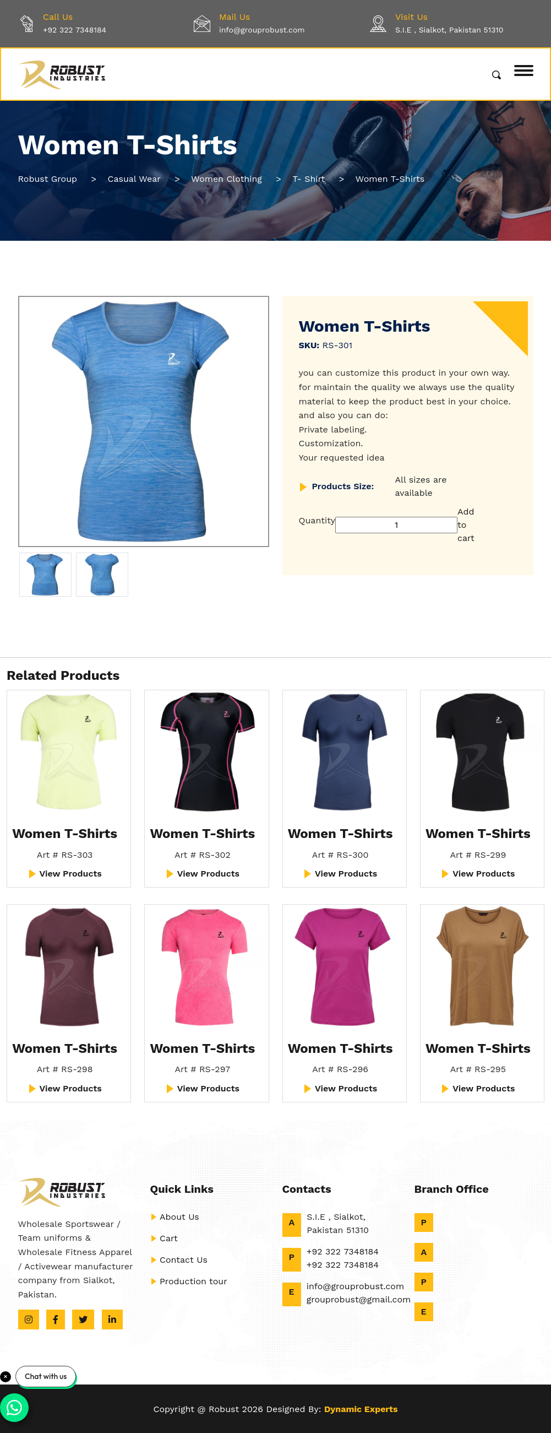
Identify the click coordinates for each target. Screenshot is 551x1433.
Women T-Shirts (64, 833)
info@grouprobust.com (262, 29)
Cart (164, 1238)
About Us (174, 1217)
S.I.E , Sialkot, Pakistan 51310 (449, 29)
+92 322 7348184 (74, 29)
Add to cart (465, 524)
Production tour (188, 1281)
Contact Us (179, 1259)
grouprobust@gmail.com (359, 1299)
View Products (65, 874)
